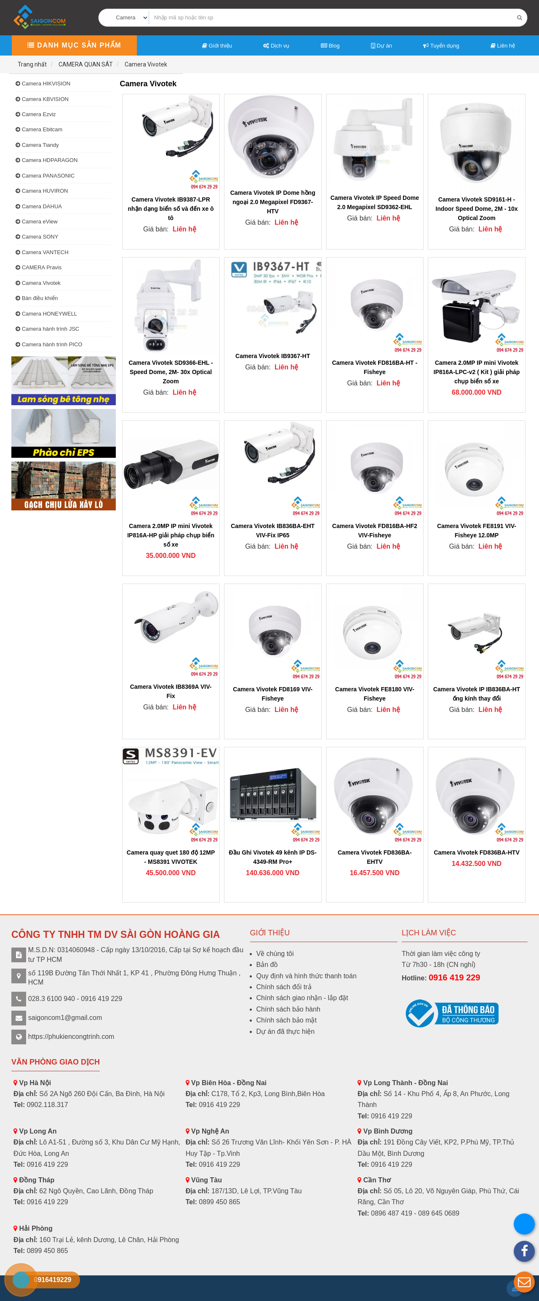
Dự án (381, 45)
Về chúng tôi (275, 953)
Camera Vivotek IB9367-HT (272, 356)
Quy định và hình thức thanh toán (306, 976)
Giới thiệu (217, 45)
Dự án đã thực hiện (285, 1031)
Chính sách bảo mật (286, 1020)
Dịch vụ (276, 45)
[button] (524, 1282)
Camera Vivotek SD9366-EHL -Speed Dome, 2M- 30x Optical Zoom (170, 372)
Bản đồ (267, 964)
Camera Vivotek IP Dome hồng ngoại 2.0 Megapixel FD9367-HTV (272, 202)
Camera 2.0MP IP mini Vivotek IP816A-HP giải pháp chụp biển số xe (170, 535)
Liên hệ (503, 45)
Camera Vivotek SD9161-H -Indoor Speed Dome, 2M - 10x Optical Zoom (476, 208)
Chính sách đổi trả (284, 986)
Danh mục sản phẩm (74, 45)
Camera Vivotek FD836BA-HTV (477, 852)
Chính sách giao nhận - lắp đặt (302, 997)
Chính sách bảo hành (288, 1009)
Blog (330, 45)
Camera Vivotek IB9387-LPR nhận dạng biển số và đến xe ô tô (171, 208)
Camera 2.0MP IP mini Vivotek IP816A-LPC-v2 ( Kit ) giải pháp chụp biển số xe (477, 372)
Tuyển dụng (441, 45)
